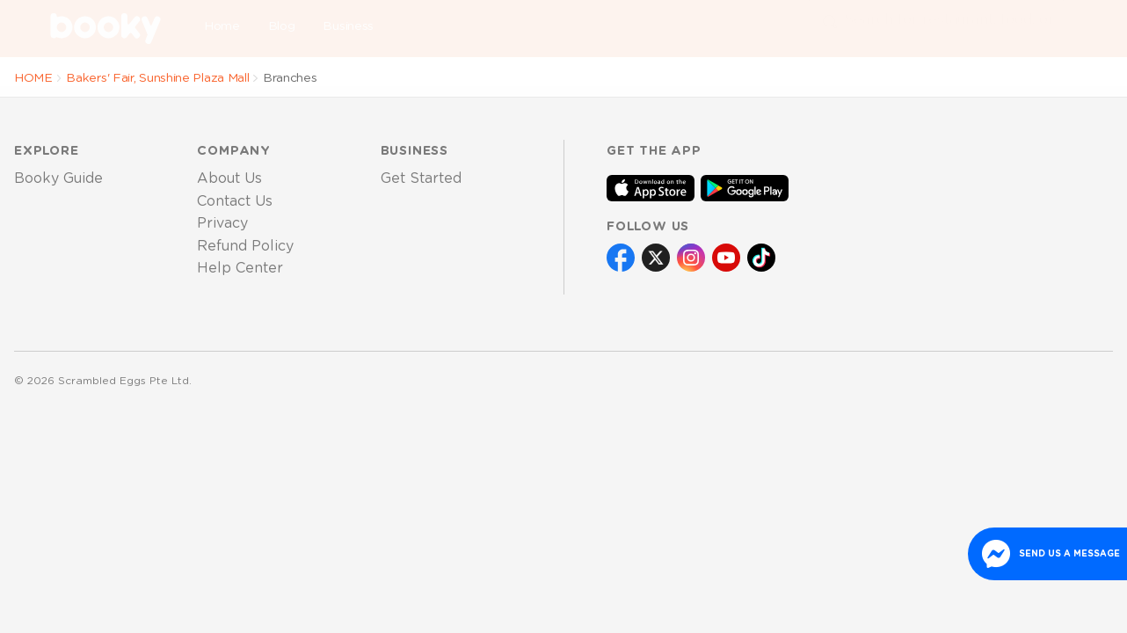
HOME (33, 78)
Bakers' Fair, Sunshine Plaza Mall (157, 78)
